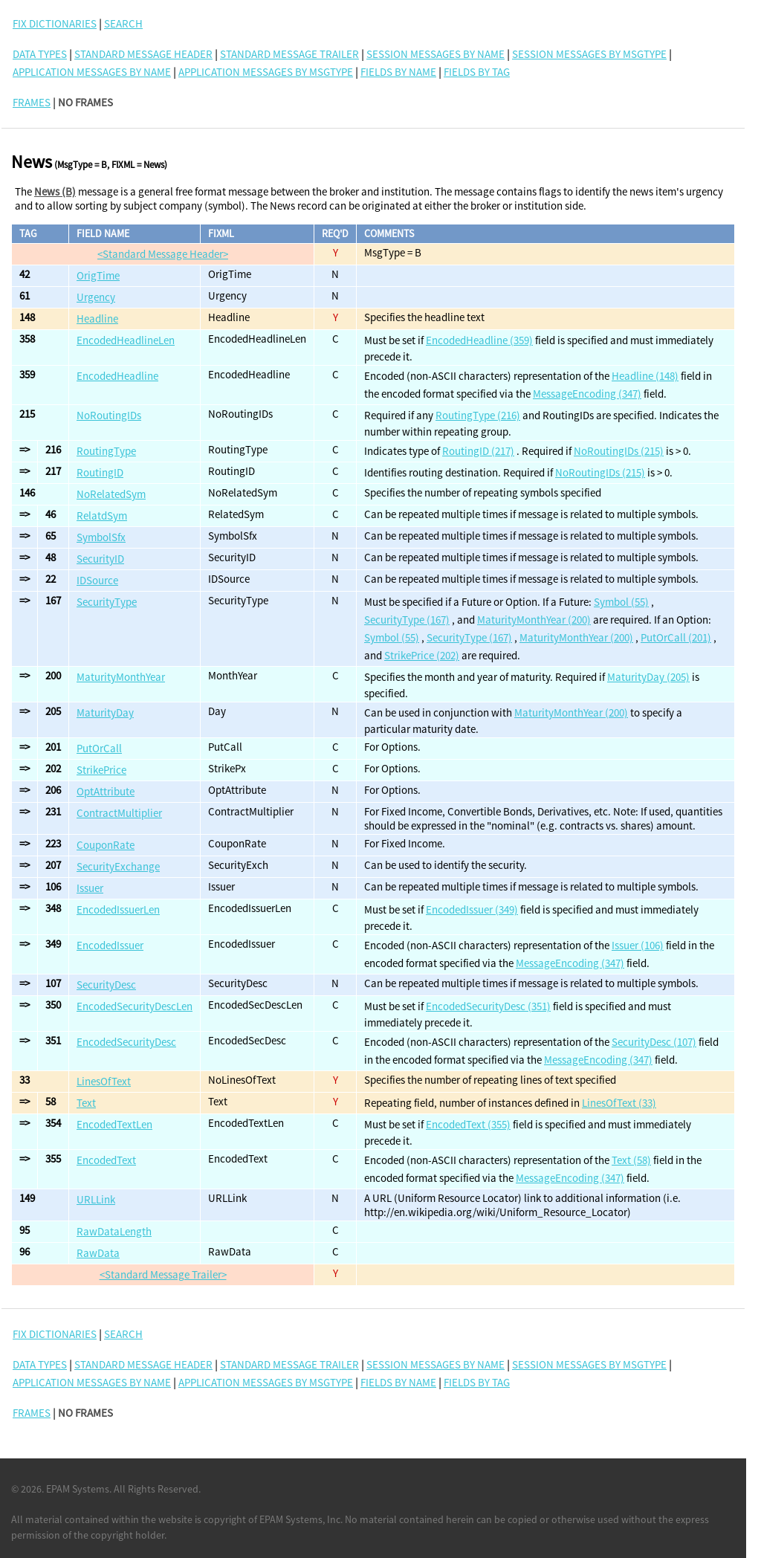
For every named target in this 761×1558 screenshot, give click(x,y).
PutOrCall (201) (676, 637)
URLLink (96, 1199)
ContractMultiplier (119, 813)
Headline (97, 318)
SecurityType (107, 602)
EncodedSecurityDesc (126, 1042)
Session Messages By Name (435, 54)
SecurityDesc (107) (654, 1042)
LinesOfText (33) (619, 1103)
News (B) (55, 191)
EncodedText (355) (468, 1124)
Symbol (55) (621, 602)
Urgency (96, 297)
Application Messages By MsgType (265, 72)
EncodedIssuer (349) (472, 909)
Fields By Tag (477, 72)
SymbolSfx (101, 537)
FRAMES (32, 102)
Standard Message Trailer (289, 54)
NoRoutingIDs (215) (619, 451)
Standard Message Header (143, 54)
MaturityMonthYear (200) (534, 619)
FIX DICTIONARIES (55, 23)
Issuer (90, 888)
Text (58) (631, 1160)
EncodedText (106, 1160)
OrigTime (98, 275)
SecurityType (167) (407, 619)
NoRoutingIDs (109, 415)
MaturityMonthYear (121, 677)
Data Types (40, 54)
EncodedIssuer (110, 945)
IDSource (97, 580)
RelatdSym (102, 515)
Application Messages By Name (92, 72)
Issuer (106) (638, 945)
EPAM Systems (77, 1489)
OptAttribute (106, 791)
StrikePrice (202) (421, 655)
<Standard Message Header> (162, 254)
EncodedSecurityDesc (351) (488, 1006)
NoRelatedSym (111, 494)
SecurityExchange (118, 866)
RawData (98, 1253)
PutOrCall (99, 748)
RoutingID (100, 472)
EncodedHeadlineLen (126, 340)
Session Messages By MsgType (589, 54)
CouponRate (106, 845)
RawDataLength (114, 1231)
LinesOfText (104, 1081)
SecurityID (100, 559)
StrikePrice (101, 770)
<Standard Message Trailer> (163, 1274)
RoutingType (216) (477, 415)
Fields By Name (398, 72)
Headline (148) (645, 376)
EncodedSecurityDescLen (134, 1006)
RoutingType (106, 451)
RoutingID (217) (478, 451)
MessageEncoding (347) (587, 394)
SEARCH (123, 23)
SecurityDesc (106, 984)
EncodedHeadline (117, 376)
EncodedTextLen (114, 1124)
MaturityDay (105, 712)
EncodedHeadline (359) (479, 340)
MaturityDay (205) (648, 677)
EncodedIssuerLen (118, 909)
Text (86, 1103)
